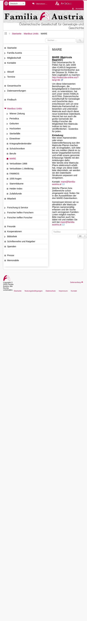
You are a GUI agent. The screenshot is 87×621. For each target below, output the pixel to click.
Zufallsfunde (16, 193)
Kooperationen (14, 231)
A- (69, 4)
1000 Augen (16, 178)
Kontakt (74, 291)
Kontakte (11, 63)
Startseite (12, 48)
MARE (13, 158)
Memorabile (13, 260)
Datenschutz (51, 291)
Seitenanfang (76, 282)
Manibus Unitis (14, 108)
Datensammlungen (16, 90)
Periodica (14, 118)
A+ (62, 3)
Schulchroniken (17, 148)
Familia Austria (14, 53)
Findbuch (11, 99)
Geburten (14, 123)
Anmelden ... (80, 9)
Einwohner (15, 138)
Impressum (63, 291)
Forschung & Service (17, 207)
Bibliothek (12, 236)
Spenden (11, 246)
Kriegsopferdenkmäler (20, 143)
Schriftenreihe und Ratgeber (21, 241)
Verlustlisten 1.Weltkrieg (21, 168)
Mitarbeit (11, 198)
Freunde (11, 226)
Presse (10, 255)
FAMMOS (14, 173)
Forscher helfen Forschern (20, 212)
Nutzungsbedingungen (34, 291)
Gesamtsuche (14, 85)
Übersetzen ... (41, 4)
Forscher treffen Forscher (19, 217)
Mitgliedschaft (14, 58)
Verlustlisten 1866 (18, 163)
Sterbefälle (15, 133)
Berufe (13, 153)
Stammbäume (17, 183)
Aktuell (10, 72)
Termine (11, 77)
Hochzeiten (15, 128)
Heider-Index (16, 188)
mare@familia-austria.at (64, 182)
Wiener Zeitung (17, 113)
